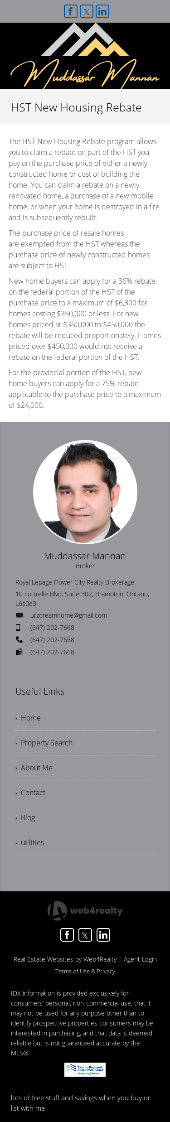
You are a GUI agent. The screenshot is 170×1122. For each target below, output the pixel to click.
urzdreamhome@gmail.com (68, 615)
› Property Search (44, 743)
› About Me (34, 768)
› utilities (29, 842)
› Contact (30, 793)
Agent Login (140, 959)
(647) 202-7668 (52, 627)
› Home (28, 718)
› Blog (25, 817)
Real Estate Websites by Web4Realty (65, 959)
